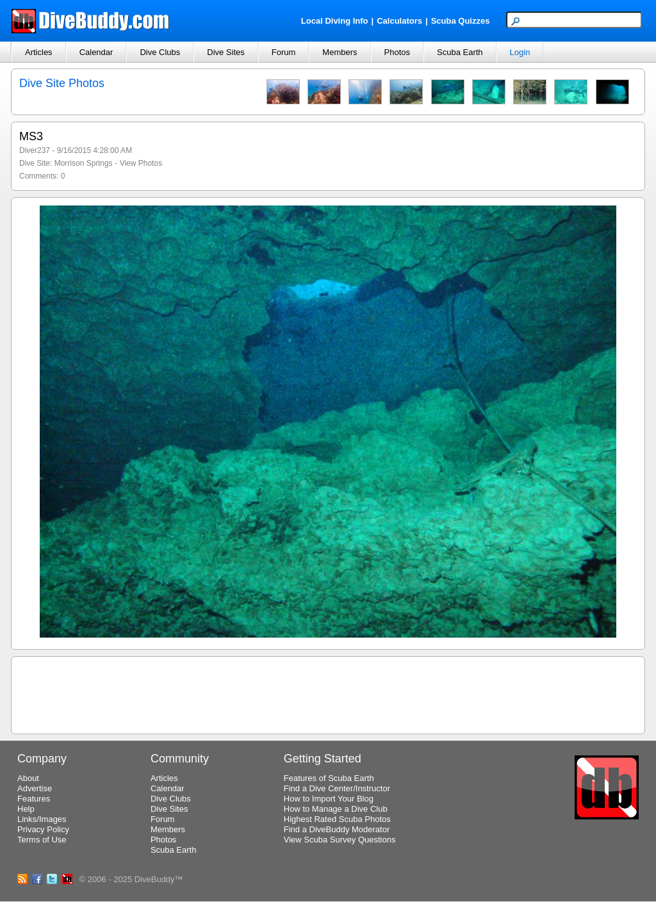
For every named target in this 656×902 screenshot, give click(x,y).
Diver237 (34, 150)
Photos (397, 52)
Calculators (399, 21)
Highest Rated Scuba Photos (337, 819)
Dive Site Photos (61, 83)
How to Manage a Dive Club (336, 809)
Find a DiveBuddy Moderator (337, 829)
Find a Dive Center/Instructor (337, 788)
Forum (284, 52)
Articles (39, 52)
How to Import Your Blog (328, 798)
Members (339, 52)
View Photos (141, 163)
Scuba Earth (460, 52)
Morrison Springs (83, 163)
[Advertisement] (328, 693)
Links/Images (42, 819)
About (28, 778)
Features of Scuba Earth (329, 778)
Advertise (34, 788)
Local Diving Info (334, 21)
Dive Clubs (160, 52)
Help (26, 809)
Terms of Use (42, 839)
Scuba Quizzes (460, 21)
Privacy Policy (43, 829)
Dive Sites (226, 52)
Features (33, 798)
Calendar (96, 52)
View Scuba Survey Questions (340, 839)
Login (520, 52)
